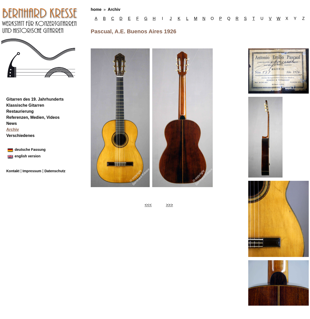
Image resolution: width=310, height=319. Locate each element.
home (96, 9)
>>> (169, 205)
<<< (148, 205)
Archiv (114, 9)
